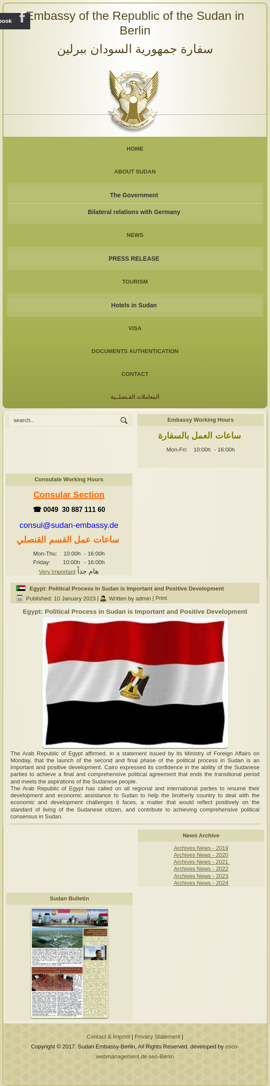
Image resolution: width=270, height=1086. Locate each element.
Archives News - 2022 (201, 868)
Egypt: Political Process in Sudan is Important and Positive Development (126, 588)
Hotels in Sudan (134, 305)
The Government (134, 195)
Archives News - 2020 (201, 855)
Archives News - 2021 (202, 862)
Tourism (135, 281)
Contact (135, 374)
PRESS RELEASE (133, 258)
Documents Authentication (135, 351)
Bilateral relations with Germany (134, 211)
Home (135, 148)
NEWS (135, 235)
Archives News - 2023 (201, 876)
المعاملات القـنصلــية (135, 397)
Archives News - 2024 (201, 883)
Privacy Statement (158, 1036)
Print (161, 598)
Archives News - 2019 (201, 848)
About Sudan (135, 171)
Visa (134, 328)
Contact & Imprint (108, 1036)
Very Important (57, 571)
